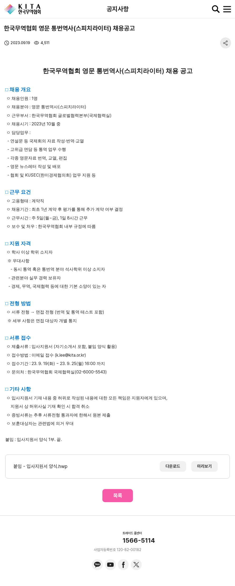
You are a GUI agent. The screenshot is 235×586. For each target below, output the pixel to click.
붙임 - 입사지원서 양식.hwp (40, 466)
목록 (117, 495)
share (225, 43)
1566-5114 (139, 540)
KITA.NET (22, 9)
